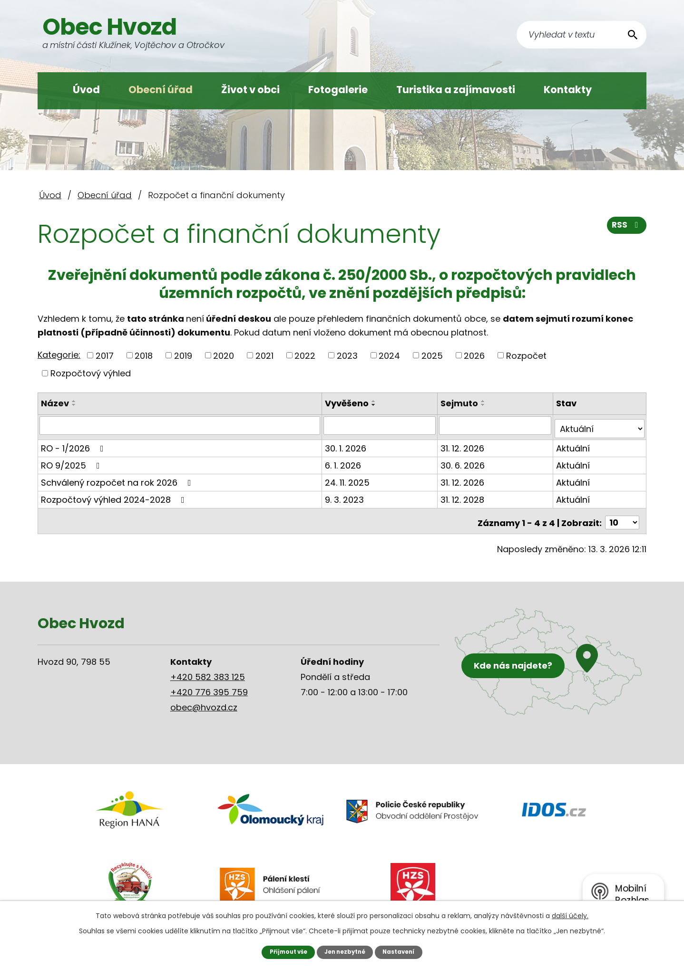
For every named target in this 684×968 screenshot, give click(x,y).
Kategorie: (59, 355)
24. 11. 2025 (348, 479)
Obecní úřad (160, 89)
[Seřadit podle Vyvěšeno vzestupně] (375, 401)
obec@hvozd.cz (203, 700)
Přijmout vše (284, 952)
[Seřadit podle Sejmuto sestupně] (484, 405)
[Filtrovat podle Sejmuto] (496, 425)
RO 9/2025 (72, 462)
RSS (626, 228)
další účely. (570, 915)
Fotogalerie (338, 89)
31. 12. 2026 (463, 444)
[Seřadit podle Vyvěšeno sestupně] (375, 405)
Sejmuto (460, 403)
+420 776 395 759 (209, 685)
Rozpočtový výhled (90, 373)
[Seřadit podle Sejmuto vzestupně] (484, 401)
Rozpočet (526, 355)
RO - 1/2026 (74, 444)
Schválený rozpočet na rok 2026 (118, 479)
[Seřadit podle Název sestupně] (74, 405)
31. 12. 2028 (463, 496)
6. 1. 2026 (344, 462)
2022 (304, 355)
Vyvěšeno (348, 403)
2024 (389, 355)
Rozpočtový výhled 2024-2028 (114, 496)
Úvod (86, 89)
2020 (223, 355)
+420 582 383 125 (207, 670)
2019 (183, 355)
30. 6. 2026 (463, 462)
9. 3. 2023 (345, 496)
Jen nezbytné (345, 952)
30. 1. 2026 (347, 444)
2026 (474, 355)
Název (55, 403)
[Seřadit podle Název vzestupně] (74, 401)
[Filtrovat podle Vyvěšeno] (381, 425)
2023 (347, 355)
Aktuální (574, 444)
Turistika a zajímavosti (455, 89)
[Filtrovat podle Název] (180, 425)
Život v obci (250, 89)
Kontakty (568, 89)
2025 (432, 355)
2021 (264, 355)
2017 (105, 355)
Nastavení (402, 952)
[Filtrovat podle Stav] (600, 425)
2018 (144, 355)
